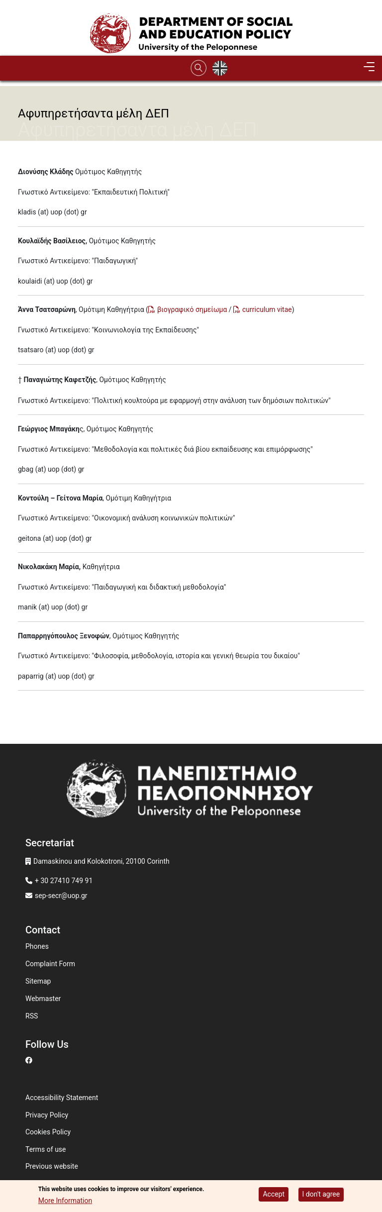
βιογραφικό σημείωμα (192, 309)
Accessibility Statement (61, 1098)
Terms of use (45, 1149)
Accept (274, 1195)
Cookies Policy (48, 1132)
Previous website (51, 1166)
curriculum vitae (267, 309)
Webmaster (43, 999)
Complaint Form (50, 964)
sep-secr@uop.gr (61, 896)
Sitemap (38, 981)
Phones (37, 946)
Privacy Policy (46, 1115)
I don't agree (321, 1195)
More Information (65, 1202)
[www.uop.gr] (191, 792)
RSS (31, 1016)
